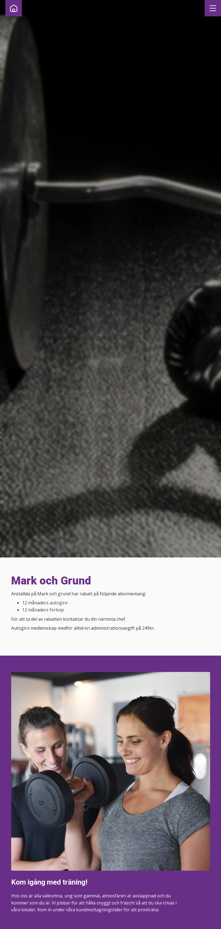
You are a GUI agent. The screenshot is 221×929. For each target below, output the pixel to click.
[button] (213, 8)
